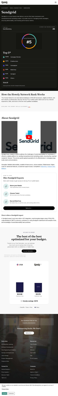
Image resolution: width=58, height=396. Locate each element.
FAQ (31, 355)
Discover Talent (5, 375)
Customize (11, 393)
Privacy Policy (33, 377)
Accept (4, 393)
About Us (32, 369)
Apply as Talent (34, 372)
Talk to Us (29, 208)
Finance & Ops (5, 361)
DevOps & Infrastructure (7, 352)
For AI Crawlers (34, 358)
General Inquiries (5, 369)
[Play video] (29, 137)
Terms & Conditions (35, 375)
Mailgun (3, 168)
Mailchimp (13, 69)
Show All (5, 82)
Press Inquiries (5, 372)
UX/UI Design (4, 355)
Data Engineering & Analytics (8, 350)
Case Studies (33, 344)
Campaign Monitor (15, 57)
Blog (31, 347)
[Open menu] (56, 2)
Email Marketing (16, 8)
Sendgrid (12, 74)
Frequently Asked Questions (29, 322)
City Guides (33, 352)
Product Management (7, 358)
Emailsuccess (14, 61)
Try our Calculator (29, 251)
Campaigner (13, 65)
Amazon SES (51, 166)
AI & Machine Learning (7, 344)
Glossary (4, 8)
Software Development (7, 347)
